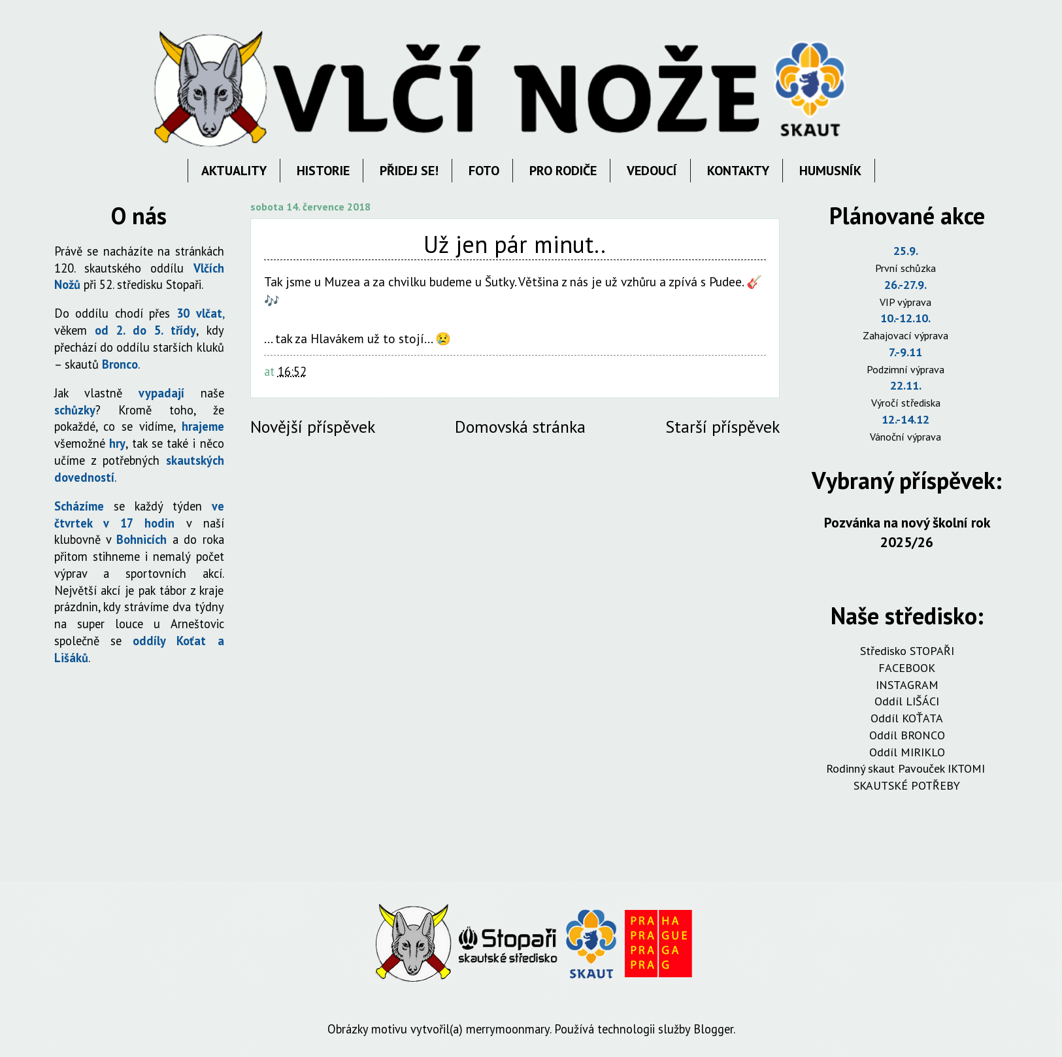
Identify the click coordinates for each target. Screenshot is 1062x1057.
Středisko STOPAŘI (907, 650)
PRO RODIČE (563, 170)
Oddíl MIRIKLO (907, 752)
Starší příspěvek (722, 426)
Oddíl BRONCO (907, 735)
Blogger (713, 1029)
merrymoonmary (508, 1029)
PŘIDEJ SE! (409, 170)
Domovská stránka (520, 426)
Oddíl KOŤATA (907, 718)
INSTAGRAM (907, 684)
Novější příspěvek (312, 426)
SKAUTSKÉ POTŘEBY (907, 785)
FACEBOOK (906, 667)
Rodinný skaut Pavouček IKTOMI (907, 768)
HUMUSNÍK (830, 170)
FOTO (484, 170)
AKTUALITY (234, 170)
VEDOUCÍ (652, 170)
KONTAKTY (738, 170)
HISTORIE (323, 170)
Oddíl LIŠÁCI (906, 701)
